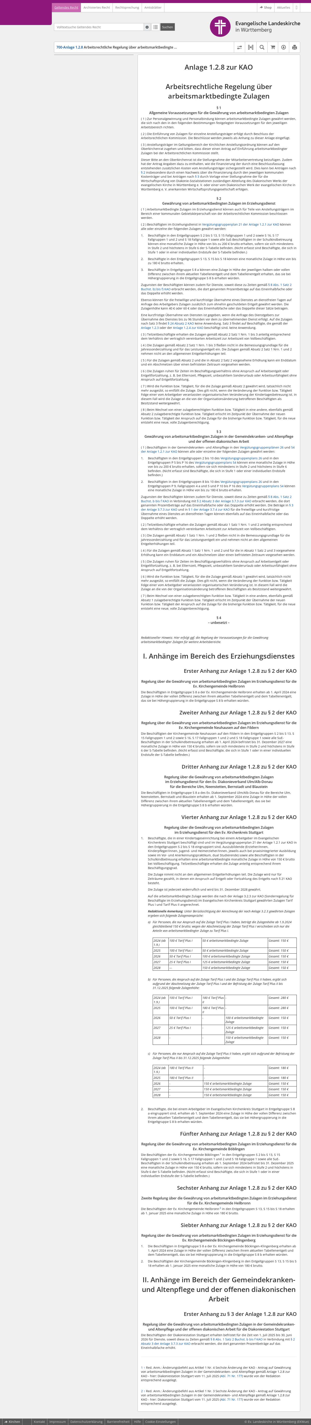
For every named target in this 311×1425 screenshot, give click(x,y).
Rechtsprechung (127, 7)
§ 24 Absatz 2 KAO (181, 323)
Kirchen (12, 1422)
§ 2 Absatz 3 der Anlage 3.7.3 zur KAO (224, 501)
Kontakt (39, 1422)
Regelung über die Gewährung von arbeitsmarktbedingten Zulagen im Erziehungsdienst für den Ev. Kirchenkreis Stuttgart (94, 224)
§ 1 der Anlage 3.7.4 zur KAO (209, 509)
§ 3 (197, 176)
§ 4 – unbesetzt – (76, 106)
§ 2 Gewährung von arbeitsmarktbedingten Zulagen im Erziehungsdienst (95, 78)
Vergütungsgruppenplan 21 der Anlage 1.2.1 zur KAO (240, 224)
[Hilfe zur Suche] (147, 27)
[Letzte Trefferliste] (155, 27)
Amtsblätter (153, 7)
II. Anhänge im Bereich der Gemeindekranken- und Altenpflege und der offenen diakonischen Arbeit (91, 321)
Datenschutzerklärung (86, 1422)
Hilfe (137, 1422)
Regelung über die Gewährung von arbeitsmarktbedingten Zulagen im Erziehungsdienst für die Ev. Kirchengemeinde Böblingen (89, 249)
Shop (266, 7)
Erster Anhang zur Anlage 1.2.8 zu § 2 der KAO (94, 118)
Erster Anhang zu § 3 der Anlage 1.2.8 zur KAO (94, 332)
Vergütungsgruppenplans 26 (241, 458)
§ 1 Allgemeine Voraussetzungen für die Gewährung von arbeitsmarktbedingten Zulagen (93, 65)
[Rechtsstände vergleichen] (239, 47)
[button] (296, 7)
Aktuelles (283, 7)
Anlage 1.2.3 (150, 328)
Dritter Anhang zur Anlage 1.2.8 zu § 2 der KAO (95, 178)
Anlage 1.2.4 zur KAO (188, 328)
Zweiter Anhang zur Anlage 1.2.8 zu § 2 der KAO (92, 146)
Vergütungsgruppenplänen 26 (262, 447)
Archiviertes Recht (97, 7)
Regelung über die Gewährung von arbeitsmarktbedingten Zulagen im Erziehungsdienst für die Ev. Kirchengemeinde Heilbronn (89, 131)
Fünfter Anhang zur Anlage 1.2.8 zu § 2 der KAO (95, 237)
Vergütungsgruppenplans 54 (215, 462)
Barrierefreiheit (118, 1422)
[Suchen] (167, 27)
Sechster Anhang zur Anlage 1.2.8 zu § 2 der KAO (93, 265)
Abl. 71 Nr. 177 (231, 1376)
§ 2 (143, 172)
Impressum (57, 1422)
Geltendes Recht (66, 7)
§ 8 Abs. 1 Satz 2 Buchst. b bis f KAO (237, 1339)
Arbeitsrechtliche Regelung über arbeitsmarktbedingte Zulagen (121, 47)
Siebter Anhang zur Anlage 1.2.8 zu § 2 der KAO (95, 292)
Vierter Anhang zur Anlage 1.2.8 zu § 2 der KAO (95, 212)
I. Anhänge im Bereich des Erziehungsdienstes (91, 112)
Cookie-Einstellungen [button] (160, 1422)
